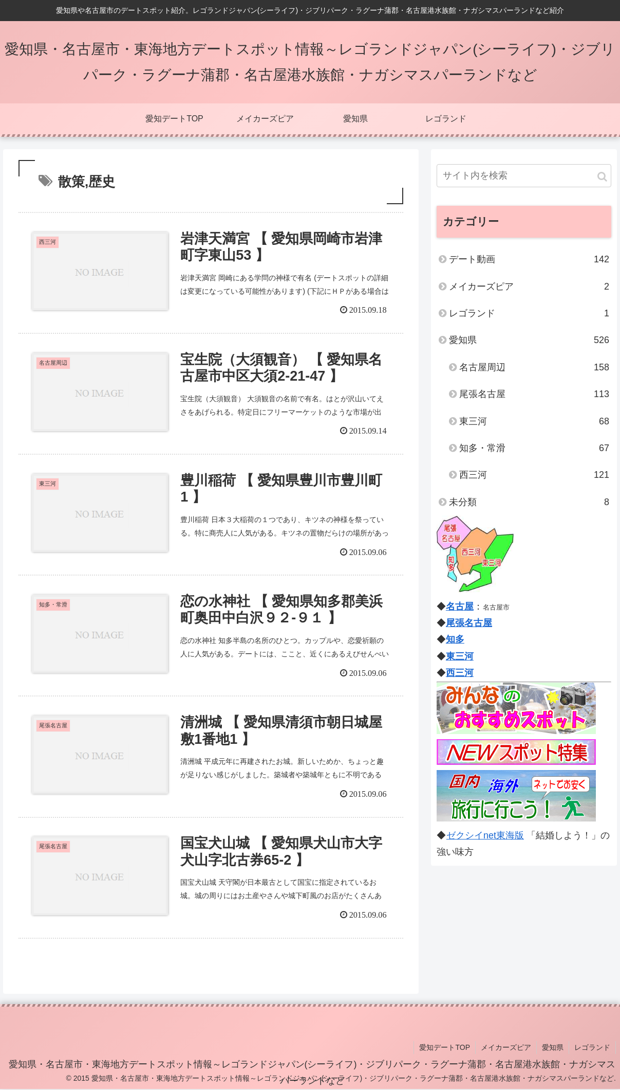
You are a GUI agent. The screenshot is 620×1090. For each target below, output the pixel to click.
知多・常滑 (534, 448)
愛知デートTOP (444, 1047)
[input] (524, 175)
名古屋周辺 (534, 367)
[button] (602, 176)
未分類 (529, 502)
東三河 (534, 421)
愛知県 (529, 340)
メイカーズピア (529, 286)
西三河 (534, 475)
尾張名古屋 (534, 394)
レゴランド (529, 313)
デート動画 (529, 259)
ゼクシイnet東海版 (485, 835)
